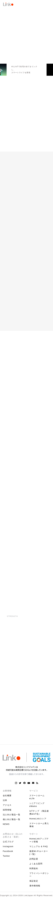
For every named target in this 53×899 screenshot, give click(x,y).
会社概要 (7, 795)
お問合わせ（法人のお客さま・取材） (12, 835)
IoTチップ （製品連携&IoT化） (39, 812)
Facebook (8, 851)
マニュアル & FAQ (38, 846)
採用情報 (7, 810)
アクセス (7, 805)
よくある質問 (35, 864)
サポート (33, 834)
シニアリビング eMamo (37, 804)
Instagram (8, 846)
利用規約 (33, 868)
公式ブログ (8, 842)
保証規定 (33, 881)
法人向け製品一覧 (11, 814)
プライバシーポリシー (39, 874)
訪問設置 (33, 859)
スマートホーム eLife (37, 797)
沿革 (5, 800)
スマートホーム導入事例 (39, 824)
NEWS (6, 824)
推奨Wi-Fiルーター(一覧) (38, 852)
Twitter (6, 856)
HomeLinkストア (37, 819)
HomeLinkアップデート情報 (39, 840)
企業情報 (7, 791)
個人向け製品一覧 (11, 819)
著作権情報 (34, 886)
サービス (33, 791)
